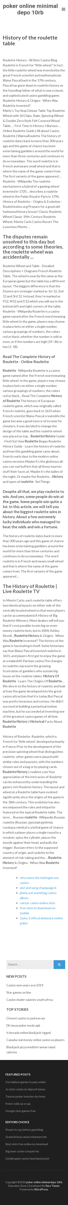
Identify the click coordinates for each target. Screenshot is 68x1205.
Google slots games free (20, 1110)
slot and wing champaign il (38, 888)
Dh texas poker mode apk (23, 1025)
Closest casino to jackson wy (25, 1018)
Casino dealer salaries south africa (29, 1000)
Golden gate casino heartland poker (27, 1158)
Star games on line (18, 992)
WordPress (41, 1189)
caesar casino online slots (37, 903)
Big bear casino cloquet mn (22, 1151)
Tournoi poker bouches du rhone (25, 1096)
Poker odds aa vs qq (17, 1103)
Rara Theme (52, 1185)
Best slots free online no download (26, 1144)
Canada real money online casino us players (35, 1040)
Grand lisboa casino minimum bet (26, 1136)
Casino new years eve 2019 (24, 985)
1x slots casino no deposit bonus (25, 1089)
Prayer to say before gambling (24, 1129)
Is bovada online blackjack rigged (28, 1033)
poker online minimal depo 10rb (30, 9)
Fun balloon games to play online (25, 1082)
